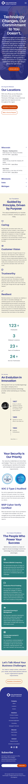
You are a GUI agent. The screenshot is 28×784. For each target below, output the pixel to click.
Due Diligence (14, 776)
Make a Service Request (9, 111)
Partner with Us (14, 69)
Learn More (14, 153)
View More (14, 439)
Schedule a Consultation (10, 106)
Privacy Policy (22, 774)
